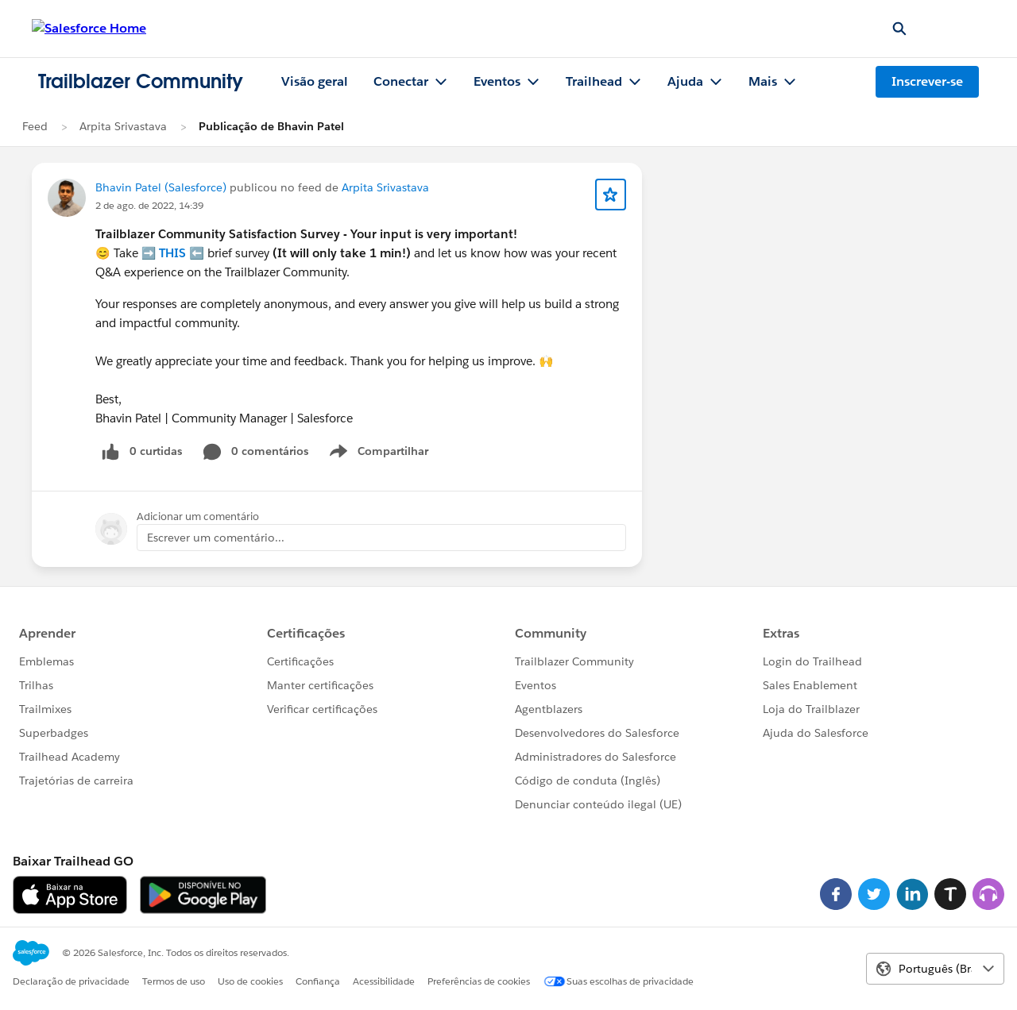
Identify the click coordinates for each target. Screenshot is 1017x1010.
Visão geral (314, 81)
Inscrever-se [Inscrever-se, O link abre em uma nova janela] (927, 81)
